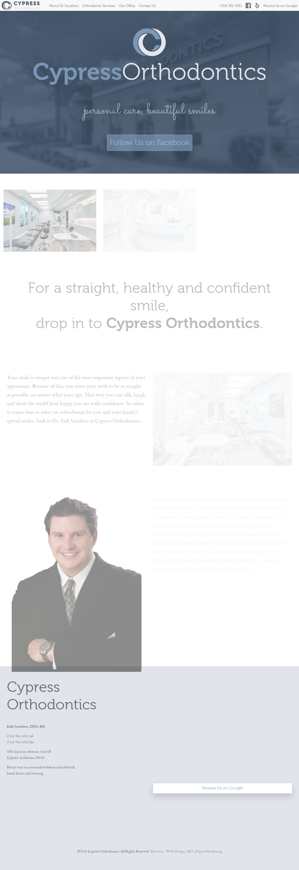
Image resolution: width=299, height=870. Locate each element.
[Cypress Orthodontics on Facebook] (248, 5)
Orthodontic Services (98, 6)
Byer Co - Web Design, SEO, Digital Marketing (186, 851)
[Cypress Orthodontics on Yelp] (257, 5)
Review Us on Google (280, 6)
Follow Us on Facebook (150, 142)
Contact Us (147, 6)
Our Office (127, 6)
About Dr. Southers (64, 6)
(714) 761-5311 (231, 6)
